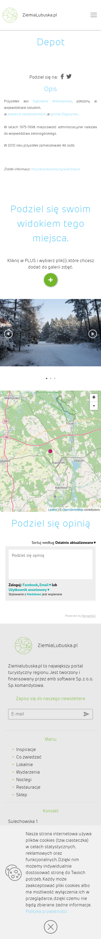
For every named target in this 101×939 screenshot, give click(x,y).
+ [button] (94, 398)
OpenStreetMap (72, 509)
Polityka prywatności (46, 911)
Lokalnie (24, 764)
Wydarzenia (28, 772)
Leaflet (52, 509)
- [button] (94, 406)
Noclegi (24, 779)
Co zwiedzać (28, 757)
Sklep (21, 795)
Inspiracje (26, 749)
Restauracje (28, 787)
